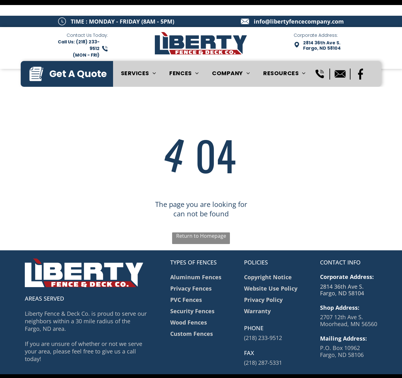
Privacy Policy (123, 369)
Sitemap (98, 369)
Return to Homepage (201, 220)
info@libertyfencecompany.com (299, 5)
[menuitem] (138, 58)
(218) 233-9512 (263, 322)
